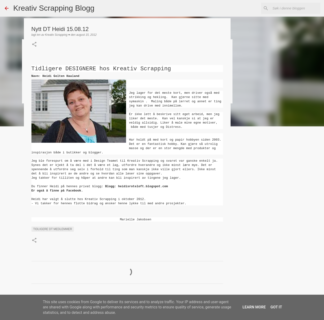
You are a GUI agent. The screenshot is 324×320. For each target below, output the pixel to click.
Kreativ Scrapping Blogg (53, 8)
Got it (276, 307)
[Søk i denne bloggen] (295, 8)
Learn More (254, 307)
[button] (34, 44)
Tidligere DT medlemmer (52, 229)
